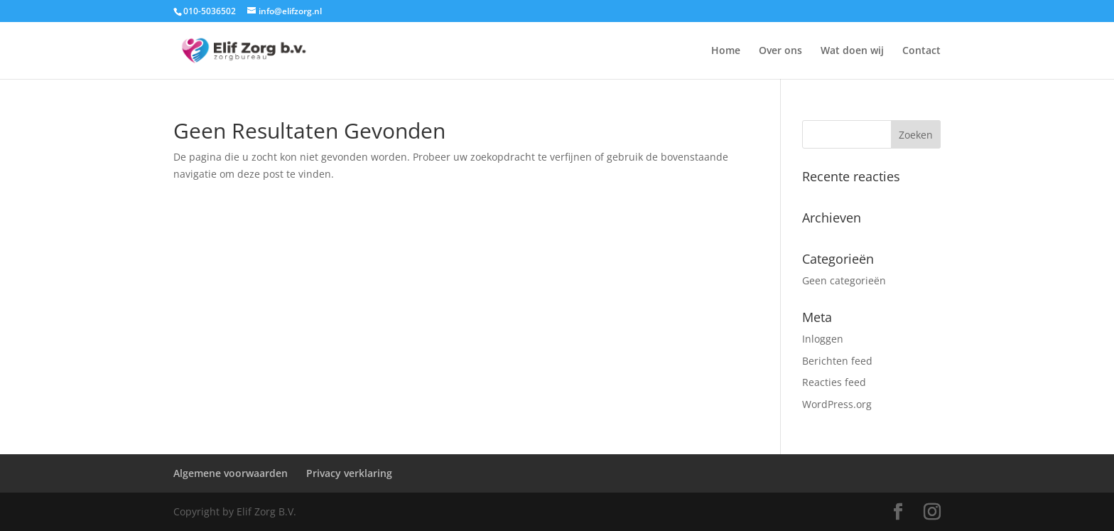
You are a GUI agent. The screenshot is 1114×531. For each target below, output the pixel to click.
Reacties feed (834, 382)
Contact (921, 51)
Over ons (780, 51)
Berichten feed (837, 361)
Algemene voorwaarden (230, 473)
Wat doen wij (852, 51)
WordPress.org (837, 404)
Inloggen (822, 338)
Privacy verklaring (349, 473)
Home (725, 51)
